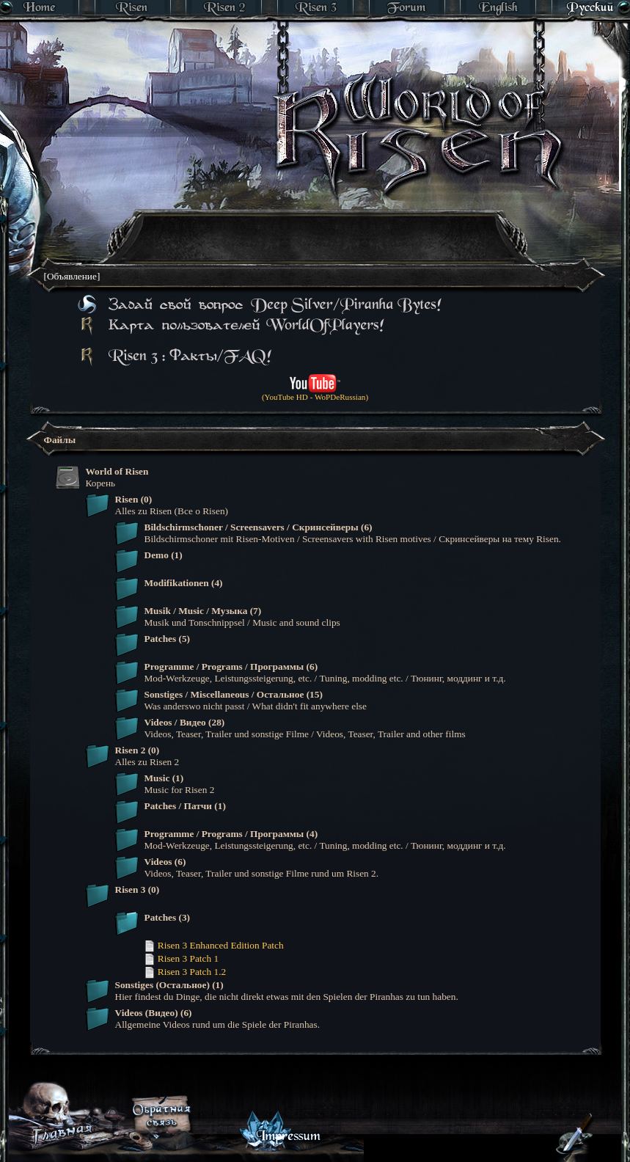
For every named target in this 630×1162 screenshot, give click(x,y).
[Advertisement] (275, 297)
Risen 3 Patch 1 (181, 958)
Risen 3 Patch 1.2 (185, 971)
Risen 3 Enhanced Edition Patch (214, 945)
